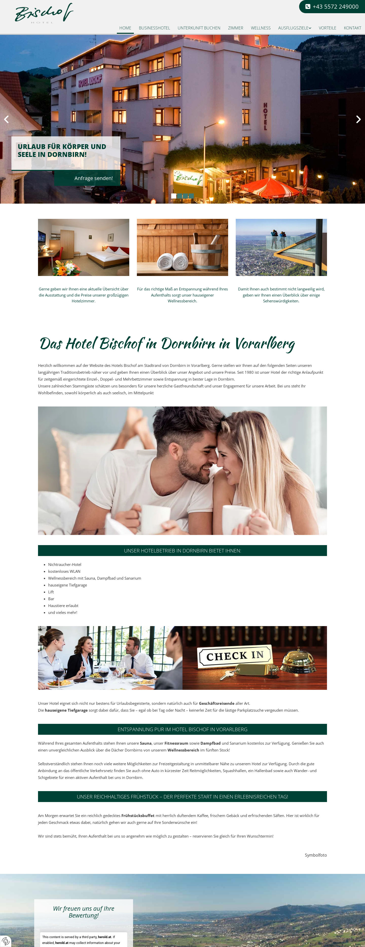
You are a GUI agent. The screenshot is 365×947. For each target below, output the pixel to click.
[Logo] (49, 13)
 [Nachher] (357, 119)
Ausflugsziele (293, 28)
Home (125, 28)
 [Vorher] (7, 119)
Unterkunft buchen (199, 28)
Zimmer (235, 28)
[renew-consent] (5, 941)
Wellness (261, 28)
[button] (332, 6)
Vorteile (327, 28)
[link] (295, 28)
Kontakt (352, 28)
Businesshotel (154, 28)
